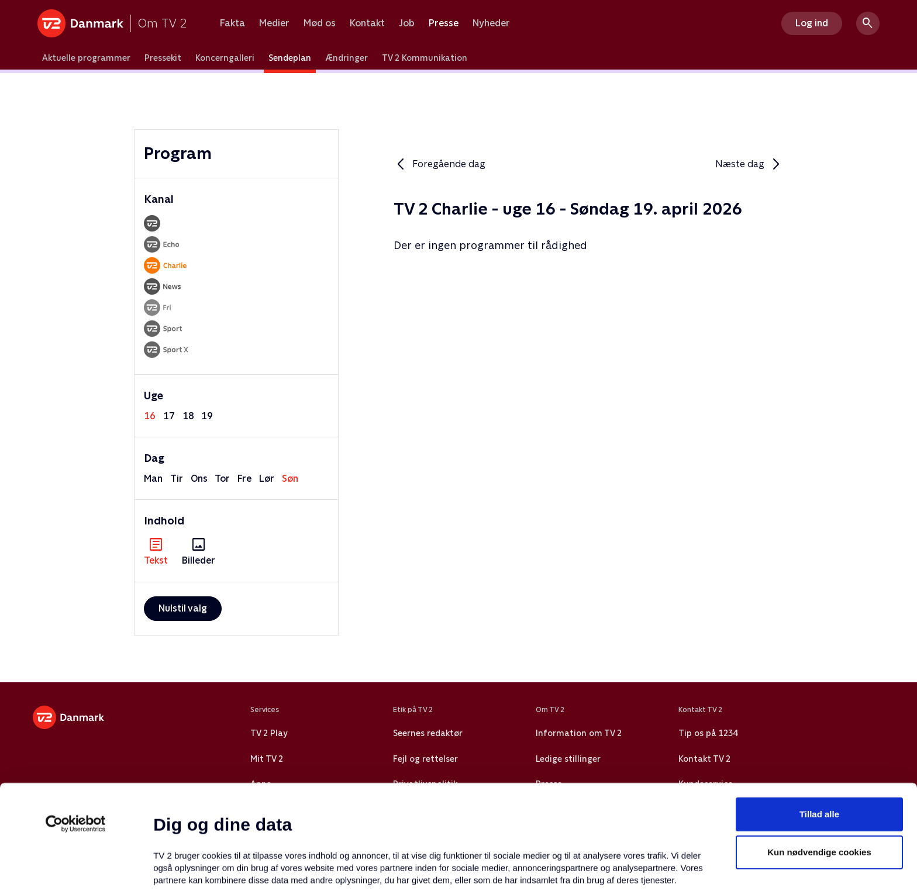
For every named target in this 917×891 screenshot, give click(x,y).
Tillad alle (819, 719)
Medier (274, 23)
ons (199, 478)
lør (266, 478)
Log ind (811, 23)
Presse (443, 23)
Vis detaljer (567, 868)
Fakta (232, 23)
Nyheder (491, 23)
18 (188, 416)
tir (176, 478)
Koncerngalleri (224, 58)
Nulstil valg (182, 608)
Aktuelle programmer (86, 58)
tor (222, 478)
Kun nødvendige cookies (819, 758)
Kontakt (367, 23)
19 (207, 416)
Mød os (320, 23)
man (153, 478)
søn (290, 478)
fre (244, 478)
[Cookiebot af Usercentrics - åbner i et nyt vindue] (76, 729)
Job (407, 23)
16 (150, 416)
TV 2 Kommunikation (424, 58)
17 (169, 416)
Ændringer (346, 58)
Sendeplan (289, 58)
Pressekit (162, 58)
